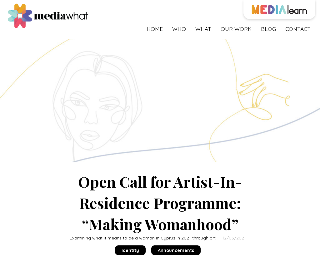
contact (298, 28)
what (203, 28)
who (179, 28)
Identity (130, 250)
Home (155, 28)
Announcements (176, 250)
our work (236, 28)
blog (268, 28)
